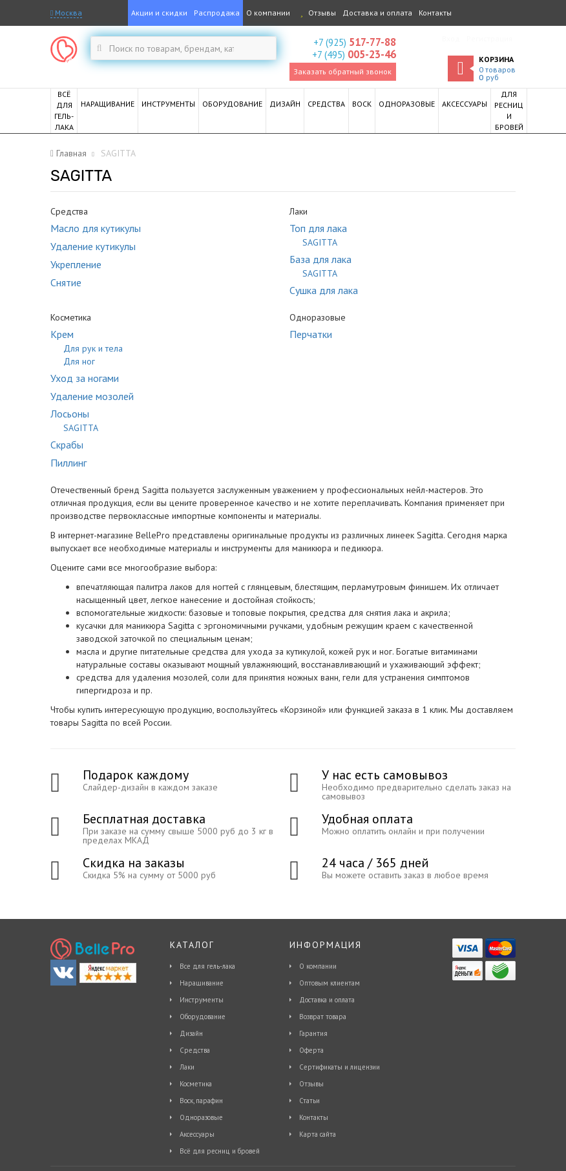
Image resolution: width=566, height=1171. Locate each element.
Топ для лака (318, 228)
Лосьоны (69, 413)
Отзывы (316, 12)
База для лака (320, 259)
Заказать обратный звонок (342, 71)
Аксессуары (197, 1134)
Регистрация (489, 38)
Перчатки (310, 334)
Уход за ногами (84, 378)
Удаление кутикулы (93, 246)
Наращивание (202, 982)
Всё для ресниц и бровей (220, 1150)
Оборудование (202, 1016)
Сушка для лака (323, 290)
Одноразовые (201, 1117)
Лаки (187, 1066)
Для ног (79, 361)
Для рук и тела (93, 348)
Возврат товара (322, 1016)
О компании (268, 12)
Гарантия (313, 1033)
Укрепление (75, 264)
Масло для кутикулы (95, 228)
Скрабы (66, 444)
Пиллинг (68, 462)
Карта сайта (317, 1134)
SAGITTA (319, 242)
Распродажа (217, 12)
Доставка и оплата (377, 12)
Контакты (435, 12)
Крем (62, 334)
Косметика (196, 1083)
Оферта (311, 1050)
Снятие (65, 282)
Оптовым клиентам (329, 982)
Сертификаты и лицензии (339, 1066)
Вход (451, 38)
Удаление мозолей (92, 396)
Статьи (309, 1100)
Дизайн (191, 1033)
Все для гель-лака (207, 966)
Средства (195, 1050)
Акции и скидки (159, 12)
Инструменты (202, 999)
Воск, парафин (201, 1100)
